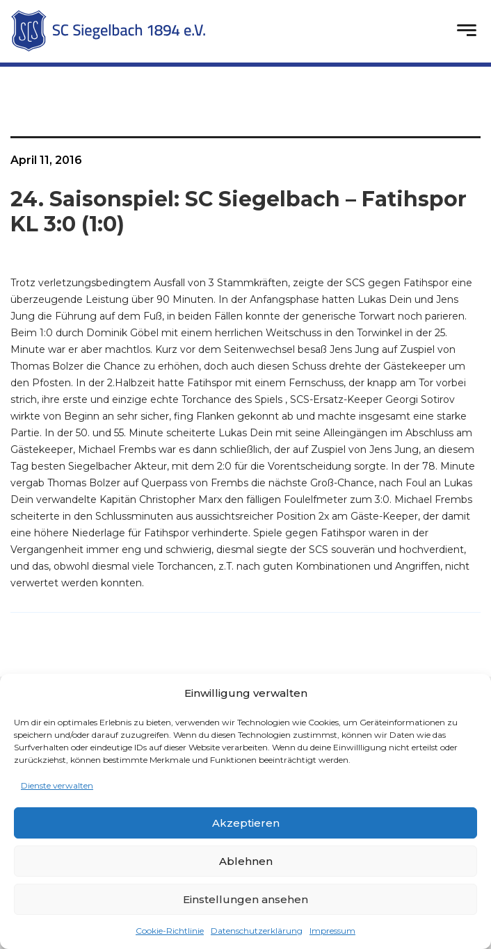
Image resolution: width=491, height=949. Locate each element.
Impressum (332, 930)
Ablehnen (246, 861)
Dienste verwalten (57, 785)
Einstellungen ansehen (245, 899)
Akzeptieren (246, 823)
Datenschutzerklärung (257, 930)
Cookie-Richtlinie (170, 930)
